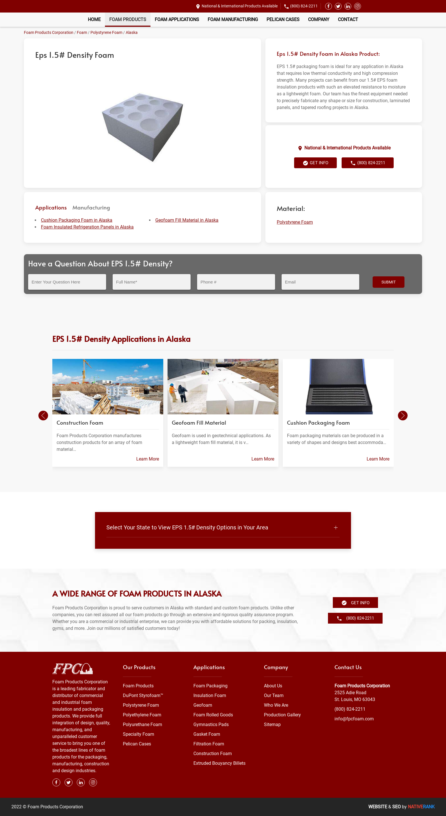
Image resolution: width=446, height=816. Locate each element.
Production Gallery (282, 715)
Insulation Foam (209, 695)
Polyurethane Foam (142, 724)
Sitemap (272, 724)
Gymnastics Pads (211, 724)
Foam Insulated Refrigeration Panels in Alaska (87, 227)
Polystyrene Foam (106, 32)
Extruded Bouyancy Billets (219, 763)
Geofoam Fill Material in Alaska (186, 220)
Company (318, 19)
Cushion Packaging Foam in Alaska (76, 220)
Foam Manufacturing (233, 19)
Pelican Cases (283, 19)
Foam (82, 32)
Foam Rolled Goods (213, 715)
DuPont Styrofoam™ (143, 695)
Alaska (132, 32)
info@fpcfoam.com (354, 719)
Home (94, 19)
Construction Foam (212, 753)
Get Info (315, 163)
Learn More (147, 458)
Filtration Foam (208, 744)
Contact (348, 19)
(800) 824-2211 (304, 6)
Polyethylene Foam (142, 715)
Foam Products (127, 19)
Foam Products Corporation (48, 32)
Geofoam (202, 705)
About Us (273, 685)
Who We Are (276, 705)
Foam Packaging (210, 685)
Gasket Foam (206, 734)
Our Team (274, 695)
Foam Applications (177, 19)
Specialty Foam (138, 734)
